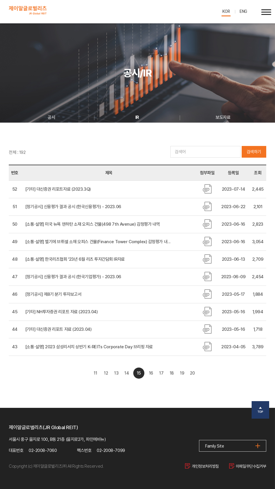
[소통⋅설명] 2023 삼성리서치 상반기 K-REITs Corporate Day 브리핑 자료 (89, 346)
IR (137, 117)
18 (181, 373)
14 (125, 373)
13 (112, 373)
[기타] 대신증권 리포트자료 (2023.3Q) (58, 189)
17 (167, 373)
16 (153, 373)
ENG (242, 11)
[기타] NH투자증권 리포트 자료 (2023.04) (61, 311)
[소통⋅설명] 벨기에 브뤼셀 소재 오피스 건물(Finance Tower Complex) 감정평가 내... (98, 241)
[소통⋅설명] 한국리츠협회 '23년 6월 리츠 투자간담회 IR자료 (75, 259)
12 (98, 373)
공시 (51, 117)
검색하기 (254, 151)
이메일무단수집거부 (246, 466)
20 (208, 373)
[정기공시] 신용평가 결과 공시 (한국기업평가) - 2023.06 (73, 276)
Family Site (215, 446)
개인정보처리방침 (198, 466)
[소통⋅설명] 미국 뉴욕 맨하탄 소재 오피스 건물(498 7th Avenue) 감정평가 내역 (92, 224)
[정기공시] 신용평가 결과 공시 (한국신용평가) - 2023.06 (73, 206)
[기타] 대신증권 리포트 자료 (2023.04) (58, 329)
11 (83, 373)
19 (195, 373)
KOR (224, 11)
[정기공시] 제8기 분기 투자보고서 (53, 294)
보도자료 (226, 117)
